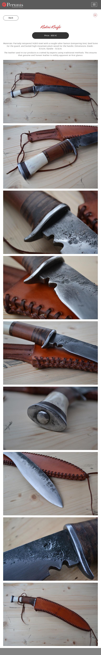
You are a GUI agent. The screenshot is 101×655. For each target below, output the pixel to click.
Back (11, 18)
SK (95, 15)
